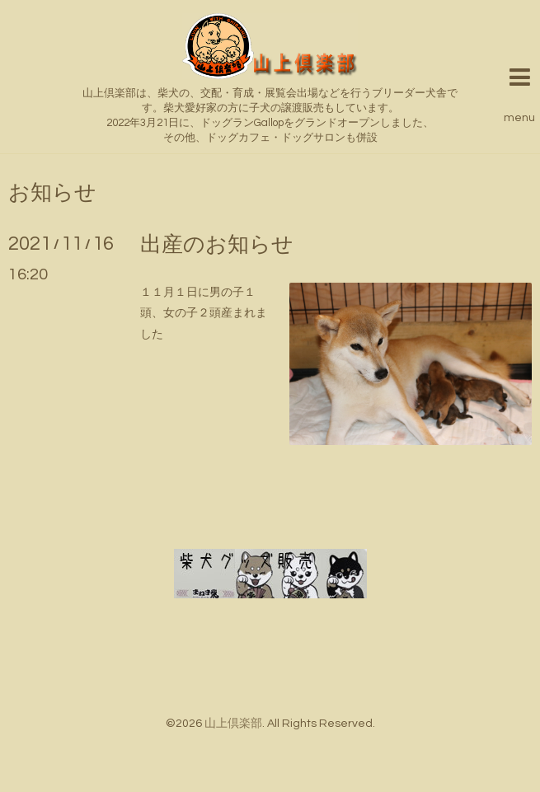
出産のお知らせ (216, 244)
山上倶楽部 (233, 723)
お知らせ (52, 193)
